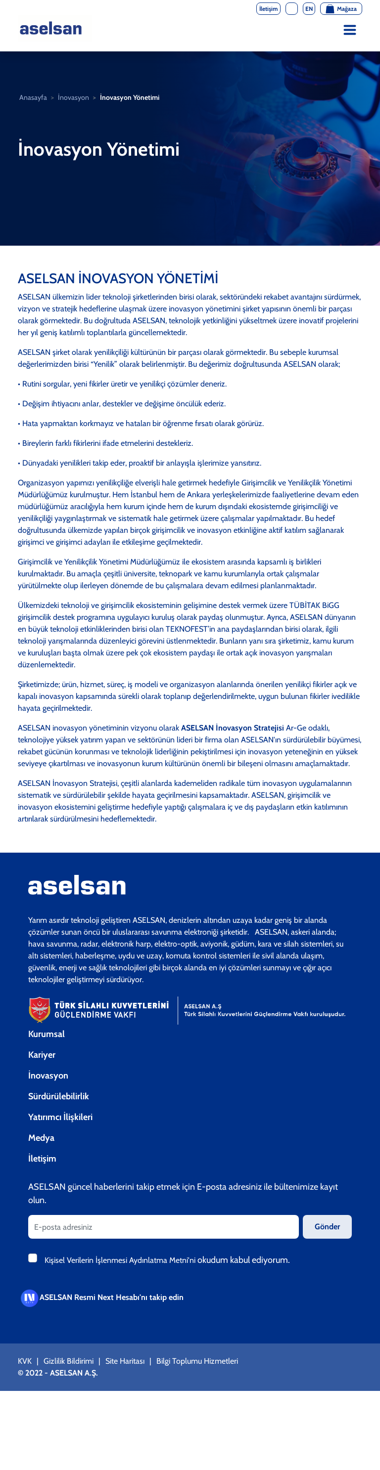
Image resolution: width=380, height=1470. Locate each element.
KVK (25, 1361)
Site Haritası (124, 1361)
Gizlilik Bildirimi (69, 1361)
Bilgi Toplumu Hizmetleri (197, 1361)
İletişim (42, 1158)
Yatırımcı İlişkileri (60, 1117)
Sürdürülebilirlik (58, 1096)
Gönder (327, 1226)
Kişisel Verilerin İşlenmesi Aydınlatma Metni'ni (121, 1260)
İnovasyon (73, 97)
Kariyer (41, 1054)
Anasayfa (33, 97)
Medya (41, 1137)
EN (309, 8)
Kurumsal (46, 1034)
